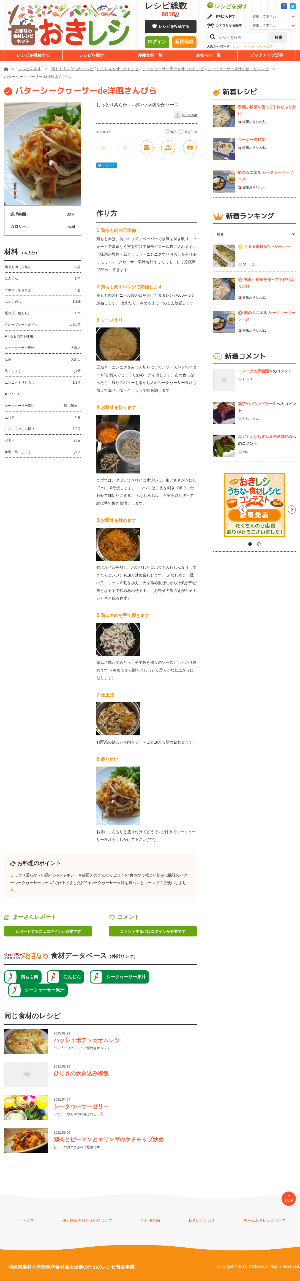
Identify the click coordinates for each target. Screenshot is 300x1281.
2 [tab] (259, 544)
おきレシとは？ (201, 1220)
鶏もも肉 (29, 976)
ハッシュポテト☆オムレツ (87, 1040)
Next (292, 507)
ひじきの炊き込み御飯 (81, 1073)
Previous (217, 507)
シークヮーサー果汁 (126, 976)
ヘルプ (28, 1220)
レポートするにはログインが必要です (48, 931)
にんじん (72, 976)
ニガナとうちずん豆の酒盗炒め (265, 436)
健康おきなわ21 (254, 122)
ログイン (156, 43)
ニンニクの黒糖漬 (253, 371)
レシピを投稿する (174, 27)
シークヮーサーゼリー (81, 1106)
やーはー (250, 264)
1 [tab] (250, 544)
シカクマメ (240, 46)
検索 (278, 37)
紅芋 (270, 46)
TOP (288, 1200)
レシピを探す (91, 55)
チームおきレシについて (265, 1220)
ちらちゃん (250, 419)
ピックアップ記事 (266, 55)
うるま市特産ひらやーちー (267, 246)
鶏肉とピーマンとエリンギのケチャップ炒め (109, 1139)
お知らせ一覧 (208, 55)
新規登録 (184, 43)
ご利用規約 (150, 1220)
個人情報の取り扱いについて (87, 1220)
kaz (245, 451)
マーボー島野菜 (251, 139)
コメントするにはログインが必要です (153, 931)
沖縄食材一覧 (150, 55)
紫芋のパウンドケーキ (257, 404)
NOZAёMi (189, 115)
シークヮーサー (257, 46)
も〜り (247, 379)
